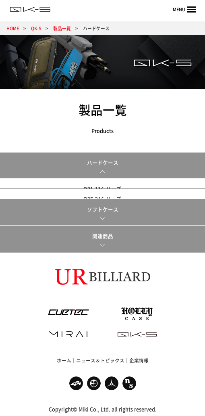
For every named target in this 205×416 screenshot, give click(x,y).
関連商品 (102, 232)
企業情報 (139, 357)
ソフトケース (102, 206)
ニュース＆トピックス (100, 357)
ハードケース (102, 162)
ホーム (64, 357)
